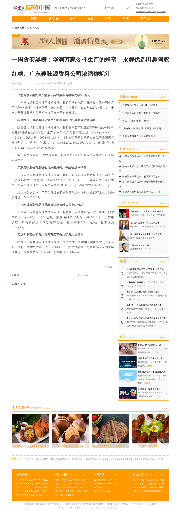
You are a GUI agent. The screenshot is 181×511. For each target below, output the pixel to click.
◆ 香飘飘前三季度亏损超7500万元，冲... (141, 191)
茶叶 (61, 495)
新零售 (53, 18)
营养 (90, 18)
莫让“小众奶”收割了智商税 (136, 120)
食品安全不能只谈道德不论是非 (138, 136)
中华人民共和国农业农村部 (35, 459)
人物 (129, 202)
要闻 (34, 18)
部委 (108, 18)
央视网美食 (117, 459)
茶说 (126, 18)
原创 (128, 148)
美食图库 (32, 407)
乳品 (73, 491)
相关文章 (20, 284)
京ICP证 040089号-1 (63, 504)
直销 (81, 487)
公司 (63, 487)
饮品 (79, 491)
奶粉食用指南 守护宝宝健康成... (152, 372)
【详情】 (156, 352)
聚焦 (37, 27)
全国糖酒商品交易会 (146, 459)
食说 (128, 96)
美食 (61, 491)
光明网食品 (129, 459)
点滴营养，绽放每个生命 (149, 389)
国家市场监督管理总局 (60, 459)
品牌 (73, 18)
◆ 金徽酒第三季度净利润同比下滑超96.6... (141, 176)
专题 (130, 337)
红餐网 (160, 459)
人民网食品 (105, 459)
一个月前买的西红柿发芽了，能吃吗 (141, 113)
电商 (75, 487)
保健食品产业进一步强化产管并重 (140, 105)
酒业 (67, 491)
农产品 (145, 18)
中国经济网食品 (91, 459)
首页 (29, 27)
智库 (57, 484)
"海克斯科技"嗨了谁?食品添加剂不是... (142, 128)
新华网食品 (77, 459)
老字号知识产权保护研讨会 (150, 358)
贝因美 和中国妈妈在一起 (149, 345)
